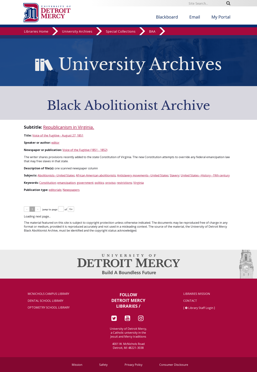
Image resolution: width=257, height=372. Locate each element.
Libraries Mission (196, 294)
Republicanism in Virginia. (68, 127)
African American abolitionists (96, 175)
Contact (190, 300)
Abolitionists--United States (56, 175)
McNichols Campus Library (48, 294)
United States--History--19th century (205, 175)
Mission (77, 365)
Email (194, 17)
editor (55, 143)
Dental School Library (45, 300)
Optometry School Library (49, 307)
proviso (110, 183)
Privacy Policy (133, 365)
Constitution (47, 183)
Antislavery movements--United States (142, 175)
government (85, 183)
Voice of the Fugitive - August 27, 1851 (57, 135)
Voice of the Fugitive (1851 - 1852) (84, 150)
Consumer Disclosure (173, 365)
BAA (152, 34)
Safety (103, 365)
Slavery (174, 175)
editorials (55, 190)
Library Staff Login (200, 308)
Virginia (138, 183)
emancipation (66, 183)
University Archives (77, 34)
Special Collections (120, 34)
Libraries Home (36, 34)
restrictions (124, 183)
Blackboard (167, 17)
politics (99, 183)
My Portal (220, 17)
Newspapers (71, 190)
